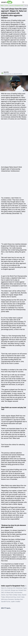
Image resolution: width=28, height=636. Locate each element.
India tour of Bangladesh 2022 (16, 5)
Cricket (6, 5)
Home (2, 5)
